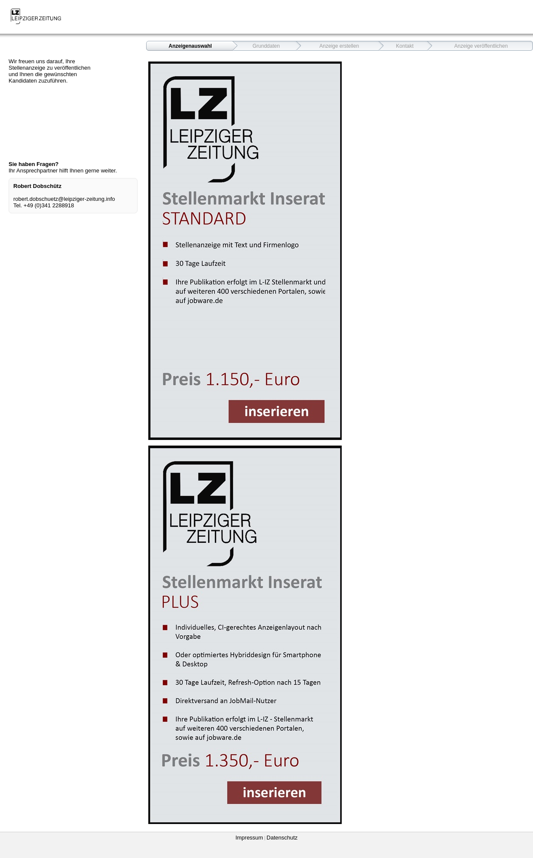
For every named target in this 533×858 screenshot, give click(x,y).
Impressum (249, 837)
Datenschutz (281, 837)
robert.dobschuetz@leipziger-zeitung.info (64, 199)
